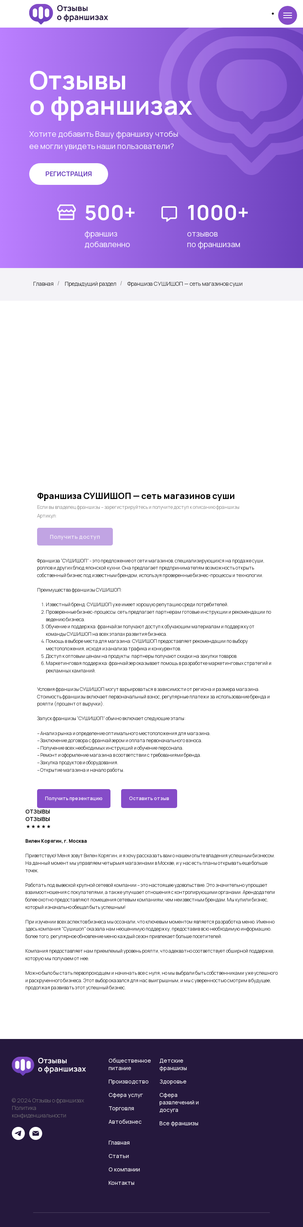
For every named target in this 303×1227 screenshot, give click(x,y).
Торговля (121, 1108)
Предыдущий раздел (90, 283)
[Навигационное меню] (287, 15)
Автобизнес (125, 1121)
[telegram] (18, 1137)
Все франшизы (178, 1123)
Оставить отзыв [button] (149, 798)
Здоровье (173, 1081)
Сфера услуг (125, 1095)
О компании (124, 1169)
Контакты (121, 1182)
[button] (68, 174)
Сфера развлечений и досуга (179, 1102)
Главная (43, 283)
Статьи (118, 1156)
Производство (128, 1081)
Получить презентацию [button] (74, 798)
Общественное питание (129, 1064)
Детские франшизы (173, 1064)
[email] (35, 1137)
